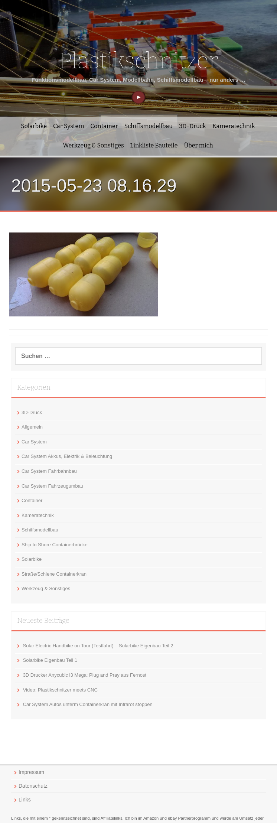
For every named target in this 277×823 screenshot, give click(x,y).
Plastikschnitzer (138, 61)
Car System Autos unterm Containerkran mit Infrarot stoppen (88, 704)
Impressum (31, 772)
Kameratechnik (233, 126)
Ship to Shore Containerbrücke (55, 544)
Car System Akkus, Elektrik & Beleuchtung (67, 456)
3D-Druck (192, 126)
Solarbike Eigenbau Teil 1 (50, 660)
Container (104, 126)
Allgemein (32, 427)
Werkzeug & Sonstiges (93, 145)
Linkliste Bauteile (154, 145)
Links (25, 800)
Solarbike (34, 126)
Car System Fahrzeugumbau (52, 486)
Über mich (198, 145)
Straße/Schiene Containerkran (54, 574)
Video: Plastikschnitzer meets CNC (60, 690)
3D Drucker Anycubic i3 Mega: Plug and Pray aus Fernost (84, 675)
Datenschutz (33, 786)
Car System (68, 126)
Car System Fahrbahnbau (49, 471)
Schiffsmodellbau (148, 126)
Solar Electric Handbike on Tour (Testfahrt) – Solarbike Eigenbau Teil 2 (98, 645)
